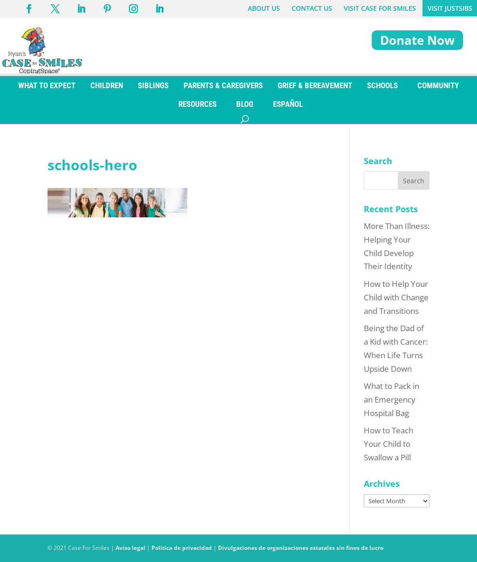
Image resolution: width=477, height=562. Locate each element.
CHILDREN (106, 90)
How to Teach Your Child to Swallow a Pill (388, 444)
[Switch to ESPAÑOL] (287, 108)
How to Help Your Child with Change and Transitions (396, 297)
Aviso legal (130, 548)
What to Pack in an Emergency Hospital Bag (391, 399)
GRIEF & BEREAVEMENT (315, 90)
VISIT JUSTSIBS (450, 8)
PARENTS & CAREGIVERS (223, 90)
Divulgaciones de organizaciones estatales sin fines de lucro (300, 548)
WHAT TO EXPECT (46, 90)
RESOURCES (197, 108)
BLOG (244, 108)
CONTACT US (312, 8)
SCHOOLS (382, 90)
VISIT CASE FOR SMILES (380, 8)
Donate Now (417, 40)
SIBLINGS (153, 90)
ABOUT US (264, 8)
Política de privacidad (181, 548)
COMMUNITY (438, 90)
